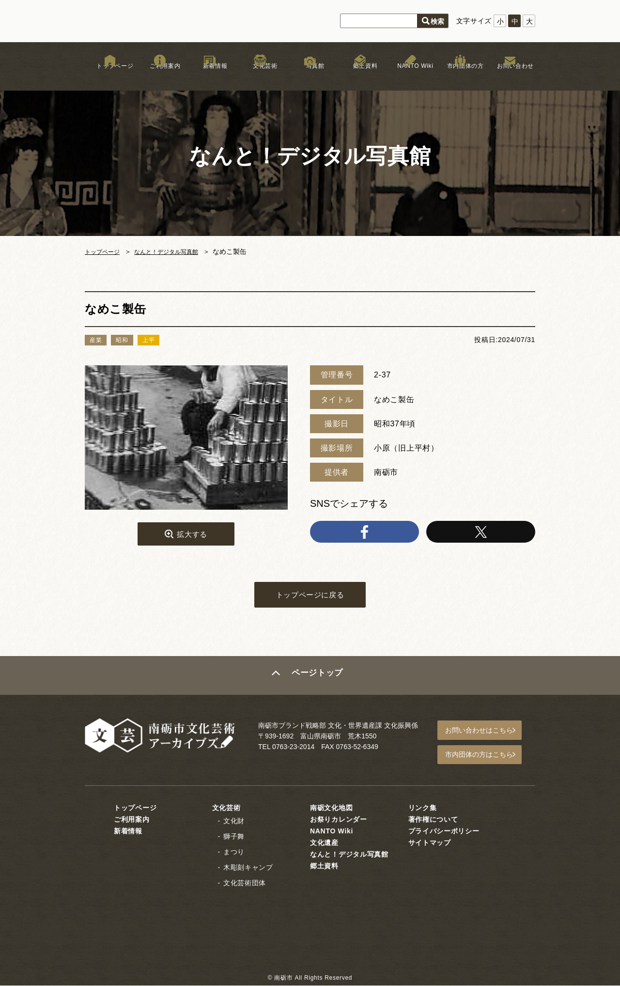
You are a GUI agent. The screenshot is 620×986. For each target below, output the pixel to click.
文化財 (234, 822)
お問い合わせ (510, 77)
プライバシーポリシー (444, 832)
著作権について (433, 820)
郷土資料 (360, 77)
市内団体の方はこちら (485, 757)
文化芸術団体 (244, 883)
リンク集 (422, 809)
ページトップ (318, 681)
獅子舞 (234, 837)
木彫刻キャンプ (248, 868)
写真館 (310, 77)
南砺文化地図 (331, 809)
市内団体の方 (460, 77)
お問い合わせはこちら (485, 735)
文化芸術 (260, 77)
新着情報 (210, 77)
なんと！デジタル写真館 (177, 251)
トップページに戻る (310, 599)
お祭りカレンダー (338, 820)
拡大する (192, 536)
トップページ (110, 77)
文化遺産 (324, 843)
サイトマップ (429, 843)
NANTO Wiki (410, 77)
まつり (234, 853)
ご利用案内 (159, 77)
